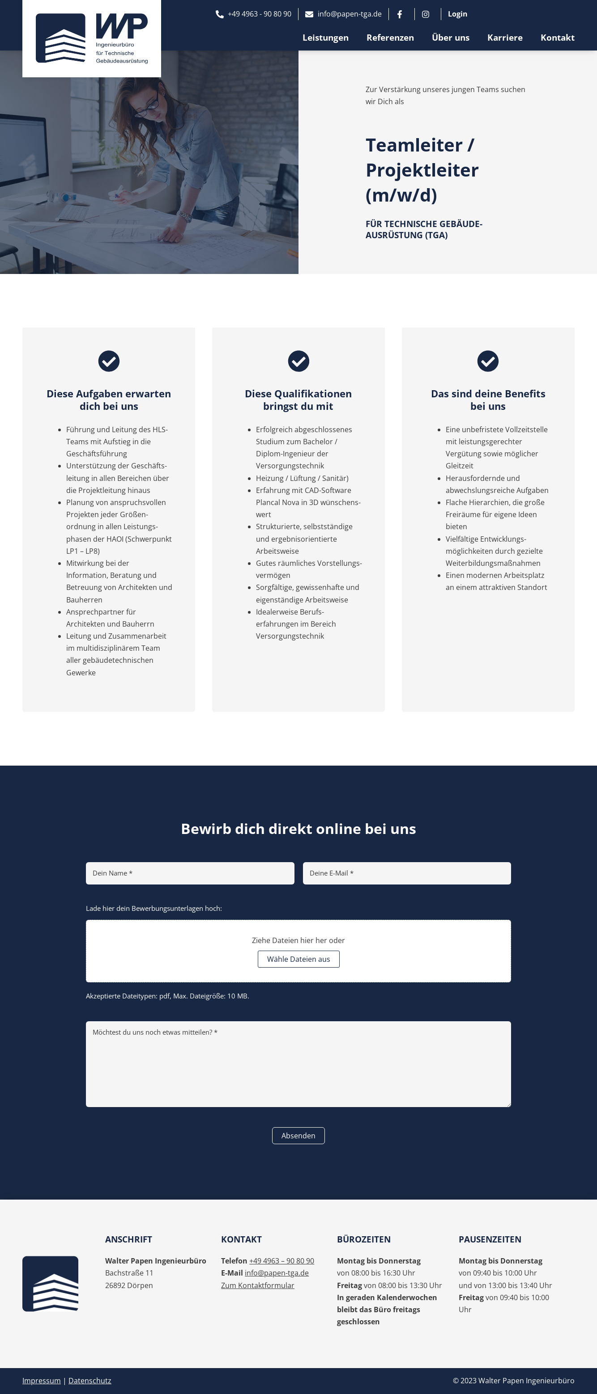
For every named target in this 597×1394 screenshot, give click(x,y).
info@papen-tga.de (277, 1273)
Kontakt (558, 37)
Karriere (505, 37)
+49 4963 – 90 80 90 (281, 1261)
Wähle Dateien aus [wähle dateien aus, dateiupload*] (298, 959)
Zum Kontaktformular (257, 1285)
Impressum (41, 1381)
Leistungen (326, 37)
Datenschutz (89, 1381)
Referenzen (390, 37)
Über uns (450, 37)
